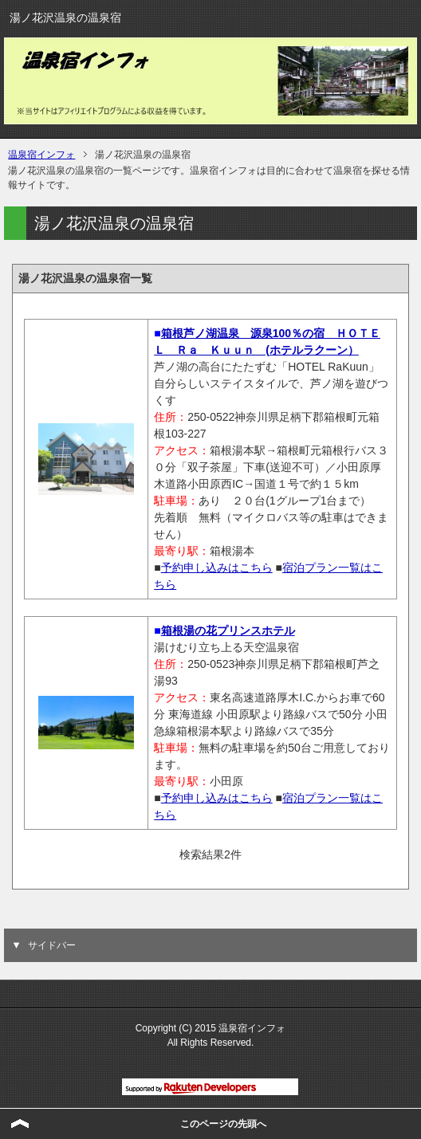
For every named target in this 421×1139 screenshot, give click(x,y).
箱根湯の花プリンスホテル (228, 630)
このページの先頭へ (223, 1123)
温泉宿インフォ (41, 154)
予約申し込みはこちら (217, 567)
